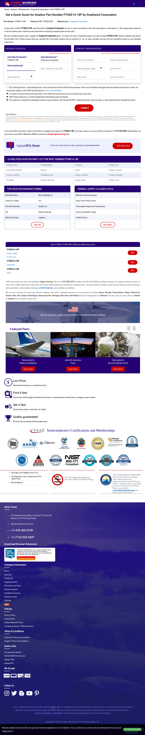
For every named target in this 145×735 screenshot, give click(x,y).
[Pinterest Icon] (37, 693)
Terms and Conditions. (53, 90)
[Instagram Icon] (6, 693)
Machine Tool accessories (86, 195)
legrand (42, 217)
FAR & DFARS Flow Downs (14, 656)
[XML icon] (72, 605)
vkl (7, 212)
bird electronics (12, 195)
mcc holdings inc (46, 195)
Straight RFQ (9, 659)
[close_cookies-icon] (143, 729)
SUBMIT (84, 107)
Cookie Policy (9, 618)
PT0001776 (113, 165)
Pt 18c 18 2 (11, 257)
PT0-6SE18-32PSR (14, 170)
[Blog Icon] (21, 693)
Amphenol (11, 265)
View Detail (73, 369)
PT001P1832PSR (47, 180)
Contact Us (8, 578)
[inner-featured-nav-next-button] (134, 328)
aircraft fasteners (13, 206)
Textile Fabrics (82, 217)
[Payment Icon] (6, 676)
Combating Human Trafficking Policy (19, 626)
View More (107, 224)
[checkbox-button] (7, 87)
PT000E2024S (46, 165)
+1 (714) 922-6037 (22, 537)
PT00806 (10, 180)
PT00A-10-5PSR (13, 175)
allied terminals (45, 212)
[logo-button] (72, 4)
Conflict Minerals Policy (13, 622)
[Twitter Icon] (14, 693)
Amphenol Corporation (79, 21)
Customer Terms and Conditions (17, 637)
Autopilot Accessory (12, 593)
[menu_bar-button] (141, 4)
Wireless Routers (11, 589)
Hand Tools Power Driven (86, 200)
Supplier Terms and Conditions (16, 641)
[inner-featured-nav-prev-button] (129, 328)
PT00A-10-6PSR (81, 175)
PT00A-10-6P (80, 180)
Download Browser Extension (20, 544)
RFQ (132, 252)
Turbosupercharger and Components (90, 206)
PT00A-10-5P (114, 180)
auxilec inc (43, 206)
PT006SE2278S (47, 175)
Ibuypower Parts (10, 582)
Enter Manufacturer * (49, 57)
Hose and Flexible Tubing (86, 212)
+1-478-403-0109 (22, 530)
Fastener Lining (10, 596)
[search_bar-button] (134, 4)
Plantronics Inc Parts (12, 585)
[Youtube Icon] (29, 693)
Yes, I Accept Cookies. (132, 729)
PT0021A (78, 165)
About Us (7, 574)
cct (40, 200)
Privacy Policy (9, 615)
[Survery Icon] (27, 557)
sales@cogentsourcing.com (58, 134)
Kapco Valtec (12, 253)
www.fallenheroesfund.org (123, 490)
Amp (9, 273)
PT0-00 (43, 170)
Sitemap (7, 600)
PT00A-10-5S (12, 165)
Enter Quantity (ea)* (15, 65)
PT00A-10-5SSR (115, 170)
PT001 (77, 170)
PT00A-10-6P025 (115, 175)
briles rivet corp (12, 217)
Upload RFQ (9, 663)
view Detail (28, 369)
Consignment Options (13, 652)
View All (37, 224)
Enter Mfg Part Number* (17, 57)
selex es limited (12, 200)
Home (6, 571)
